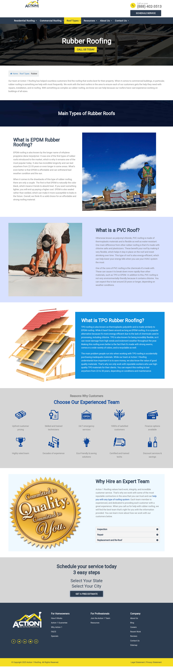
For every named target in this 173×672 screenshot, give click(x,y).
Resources (89, 26)
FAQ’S (53, 637)
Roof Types (73, 26)
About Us (105, 26)
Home (14, 79)
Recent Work (135, 637)
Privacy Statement (154, 667)
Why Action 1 (56, 632)
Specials (54, 641)
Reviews (133, 641)
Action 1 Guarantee (59, 628)
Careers (133, 632)
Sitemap (133, 650)
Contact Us (121, 26)
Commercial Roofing (51, 26)
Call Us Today (85, 55)
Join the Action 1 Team (100, 623)
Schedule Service (146, 13)
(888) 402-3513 (149, 6)
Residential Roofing (24, 26)
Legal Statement (138, 667)
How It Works (56, 623)
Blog (132, 628)
